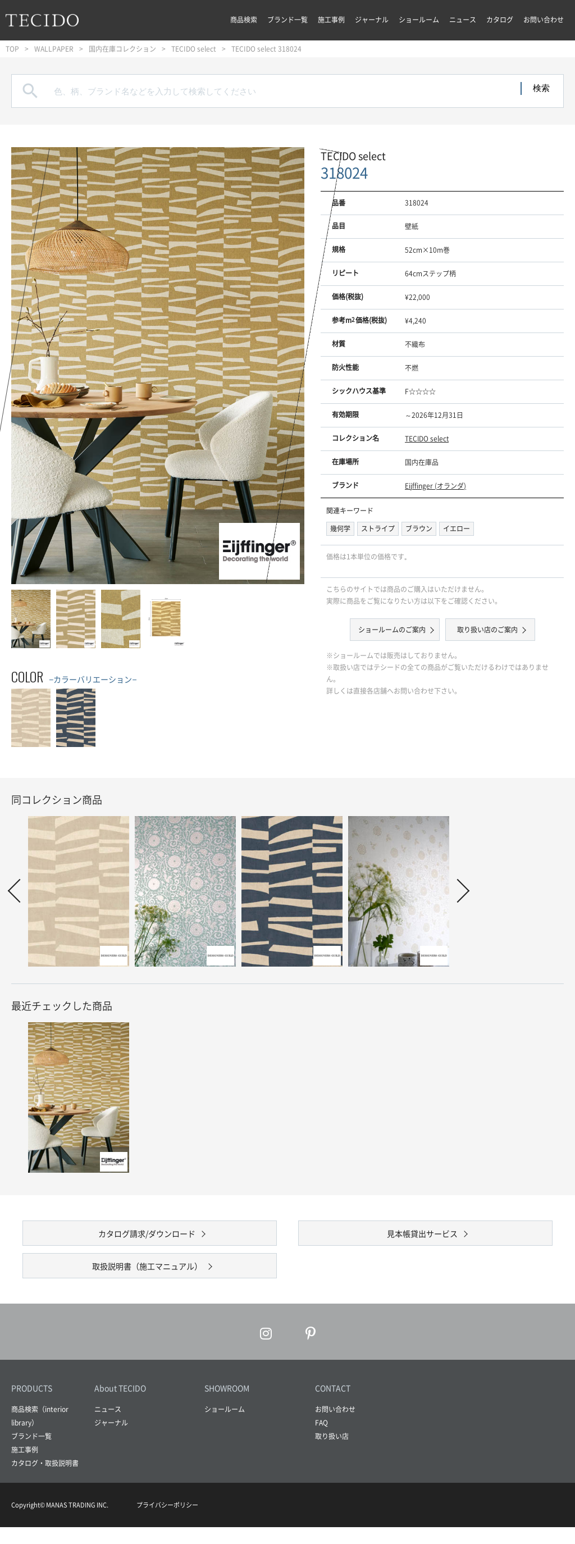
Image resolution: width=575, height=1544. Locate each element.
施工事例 (331, 20)
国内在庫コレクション (122, 49)
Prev (19, 891)
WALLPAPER (54, 49)
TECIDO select (193, 49)
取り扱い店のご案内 (485, 630)
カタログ (499, 20)
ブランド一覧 (287, 20)
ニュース (462, 20)
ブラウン (418, 528)
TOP (12, 49)
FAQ (321, 1439)
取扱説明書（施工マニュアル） (147, 1278)
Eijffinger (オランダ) (435, 486)
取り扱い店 (332, 1453)
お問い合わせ (543, 20)
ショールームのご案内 (393, 630)
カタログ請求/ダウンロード (147, 1237)
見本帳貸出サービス (422, 1237)
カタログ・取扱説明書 (45, 1480)
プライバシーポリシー (167, 1522)
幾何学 (340, 528)
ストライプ (378, 528)
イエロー (456, 528)
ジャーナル (372, 20)
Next (457, 891)
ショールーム (419, 20)
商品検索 (243, 20)
